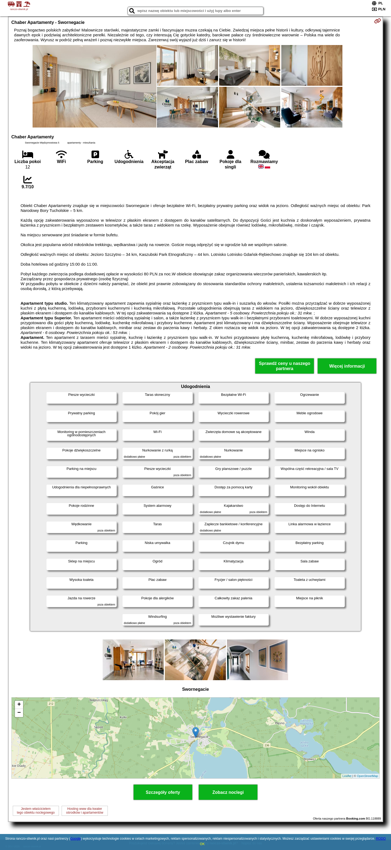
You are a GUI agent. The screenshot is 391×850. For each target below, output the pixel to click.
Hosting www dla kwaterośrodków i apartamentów (84, 810)
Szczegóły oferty (163, 792)
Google (75, 839)
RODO (381, 839)
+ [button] (19, 705)
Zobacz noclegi (228, 792)
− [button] (19, 713)
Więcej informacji (347, 366)
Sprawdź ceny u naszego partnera (284, 366)
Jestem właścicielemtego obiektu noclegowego (36, 810)
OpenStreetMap (367, 776)
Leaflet (346, 776)
